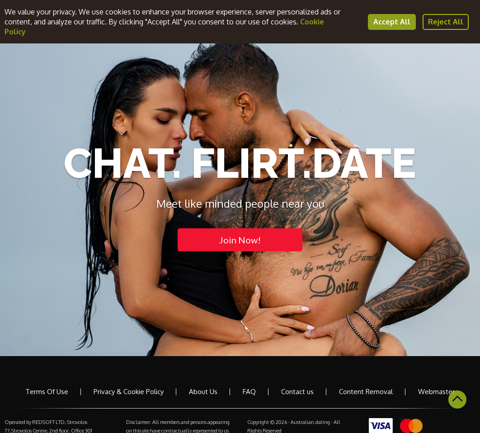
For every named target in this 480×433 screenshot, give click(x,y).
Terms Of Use (46, 391)
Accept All (391, 21)
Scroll (457, 399)
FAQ (249, 391)
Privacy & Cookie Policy (129, 391)
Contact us (297, 391)
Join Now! (240, 239)
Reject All (445, 21)
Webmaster (436, 391)
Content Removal (366, 391)
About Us (203, 391)
